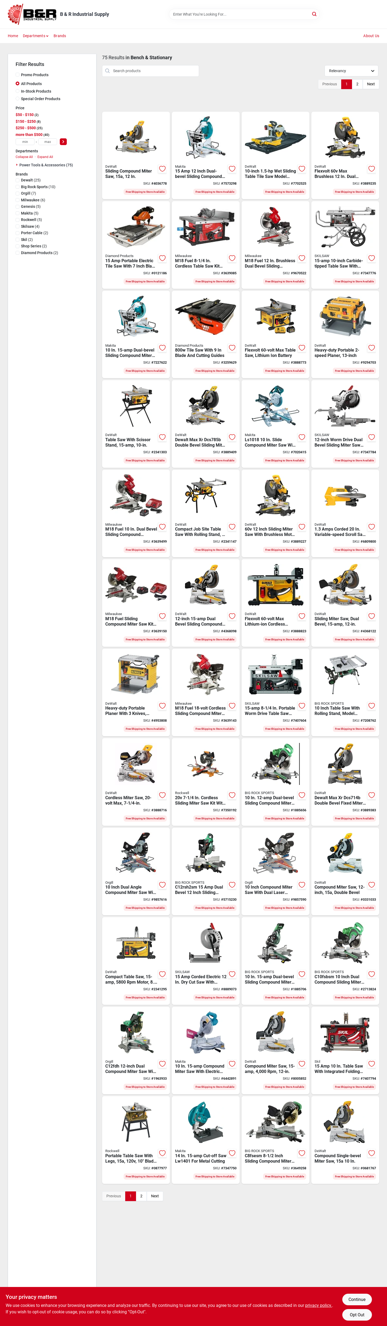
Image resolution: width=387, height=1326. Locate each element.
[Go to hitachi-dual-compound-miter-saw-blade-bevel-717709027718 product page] (206, 871)
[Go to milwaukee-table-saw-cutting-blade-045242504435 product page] (206, 245)
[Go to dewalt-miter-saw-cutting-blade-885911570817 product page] (345, 1140)
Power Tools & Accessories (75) (46, 165)
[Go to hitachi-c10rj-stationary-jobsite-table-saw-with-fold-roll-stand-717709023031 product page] (345, 692)
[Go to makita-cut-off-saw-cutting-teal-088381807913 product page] (206, 1140)
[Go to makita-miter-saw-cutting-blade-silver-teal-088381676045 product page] (275, 424)
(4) (30, 226)
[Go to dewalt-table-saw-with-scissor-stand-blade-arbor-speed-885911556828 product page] (136, 424)
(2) (34, 233)
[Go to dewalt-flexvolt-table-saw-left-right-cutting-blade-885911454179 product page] (275, 334)
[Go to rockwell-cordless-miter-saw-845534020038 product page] (206, 782)
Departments (34, 36)
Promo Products (34, 74)
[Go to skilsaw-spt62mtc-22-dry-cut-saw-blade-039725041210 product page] (206, 961)
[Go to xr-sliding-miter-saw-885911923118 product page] (206, 424)
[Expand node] (17, 165)
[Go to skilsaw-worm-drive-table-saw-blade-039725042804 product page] (345, 245)
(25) (31, 180)
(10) (38, 187)
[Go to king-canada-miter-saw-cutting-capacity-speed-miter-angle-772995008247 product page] (275, 871)
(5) (31, 206)
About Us (371, 36)
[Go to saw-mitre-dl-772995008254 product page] (136, 871)
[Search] (315, 13)
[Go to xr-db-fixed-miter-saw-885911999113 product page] (345, 782)
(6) (33, 200)
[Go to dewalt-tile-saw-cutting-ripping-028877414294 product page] (275, 155)
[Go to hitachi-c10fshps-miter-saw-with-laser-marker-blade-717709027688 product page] (275, 782)
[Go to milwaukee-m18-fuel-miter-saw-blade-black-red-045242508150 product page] (206, 692)
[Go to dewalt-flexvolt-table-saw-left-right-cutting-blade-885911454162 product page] (275, 603)
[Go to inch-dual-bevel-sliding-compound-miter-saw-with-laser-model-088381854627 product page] (206, 155)
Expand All (45, 157)
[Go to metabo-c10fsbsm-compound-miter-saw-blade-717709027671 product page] (345, 961)
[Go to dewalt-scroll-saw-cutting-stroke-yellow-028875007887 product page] (345, 513)
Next (371, 84)
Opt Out (357, 1314)
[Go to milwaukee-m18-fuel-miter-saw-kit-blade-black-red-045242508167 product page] (136, 603)
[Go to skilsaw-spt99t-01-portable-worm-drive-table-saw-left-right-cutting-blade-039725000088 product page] (275, 692)
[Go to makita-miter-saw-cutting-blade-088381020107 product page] (206, 1051)
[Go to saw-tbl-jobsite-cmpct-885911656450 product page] (136, 961)
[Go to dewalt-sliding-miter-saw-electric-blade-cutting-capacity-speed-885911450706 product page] (345, 603)
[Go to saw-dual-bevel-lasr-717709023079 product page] (136, 1051)
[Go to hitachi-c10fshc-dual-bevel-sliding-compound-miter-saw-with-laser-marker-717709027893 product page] (275, 961)
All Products (31, 83)
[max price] (47, 141)
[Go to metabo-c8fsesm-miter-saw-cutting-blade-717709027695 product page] (275, 1140)
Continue (356, 1299)
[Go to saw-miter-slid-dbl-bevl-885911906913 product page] (136, 155)
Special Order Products (40, 98)
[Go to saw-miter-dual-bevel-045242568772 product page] (136, 513)
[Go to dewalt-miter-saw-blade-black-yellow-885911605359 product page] (275, 1051)
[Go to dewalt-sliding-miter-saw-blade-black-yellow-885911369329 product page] (136, 782)
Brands (60, 36)
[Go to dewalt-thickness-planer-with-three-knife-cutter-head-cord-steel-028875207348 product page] (136, 692)
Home (13, 36)
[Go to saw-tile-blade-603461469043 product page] (206, 334)
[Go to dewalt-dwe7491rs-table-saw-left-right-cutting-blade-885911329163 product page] (206, 513)
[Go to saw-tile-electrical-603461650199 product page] (136, 245)
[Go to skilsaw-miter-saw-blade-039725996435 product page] (345, 424)
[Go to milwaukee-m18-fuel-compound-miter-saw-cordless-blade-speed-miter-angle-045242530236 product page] (275, 245)
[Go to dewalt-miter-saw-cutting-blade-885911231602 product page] (206, 603)
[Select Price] (63, 141)
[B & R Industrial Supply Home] (32, 14)
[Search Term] (244, 14)
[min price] (25, 141)
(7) (28, 193)
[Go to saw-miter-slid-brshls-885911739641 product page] (275, 513)
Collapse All (24, 157)
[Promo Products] (17, 74)
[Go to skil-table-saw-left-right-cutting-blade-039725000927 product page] (345, 1051)
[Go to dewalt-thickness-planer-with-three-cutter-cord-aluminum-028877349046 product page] (345, 334)
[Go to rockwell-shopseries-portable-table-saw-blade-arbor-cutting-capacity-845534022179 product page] (136, 1140)
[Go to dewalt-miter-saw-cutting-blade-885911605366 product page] (345, 871)
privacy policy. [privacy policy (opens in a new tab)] (318, 1305)
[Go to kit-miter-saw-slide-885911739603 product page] (345, 155)
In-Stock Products (36, 91)
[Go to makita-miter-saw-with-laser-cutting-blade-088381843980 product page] (136, 334)
